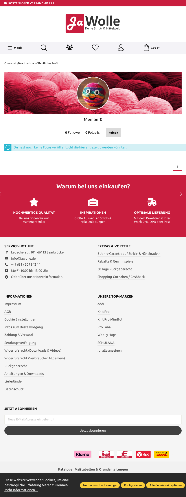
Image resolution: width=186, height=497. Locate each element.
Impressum (12, 304)
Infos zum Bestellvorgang (23, 327)
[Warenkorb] (151, 47)
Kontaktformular (49, 277)
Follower (73, 132)
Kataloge (65, 469)
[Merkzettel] (95, 47)
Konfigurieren (133, 485)
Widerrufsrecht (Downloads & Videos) (32, 350)
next (180, 194)
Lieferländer (13, 381)
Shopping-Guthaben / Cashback (121, 277)
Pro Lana (104, 327)
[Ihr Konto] (121, 47)
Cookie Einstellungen (20, 319)
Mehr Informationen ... (21, 490)
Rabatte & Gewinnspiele (115, 261)
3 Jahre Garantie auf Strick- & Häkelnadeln (129, 253)
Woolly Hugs (107, 335)
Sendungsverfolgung (20, 343)
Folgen (113, 132)
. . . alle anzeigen (110, 350)
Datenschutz (14, 389)
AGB (7, 311)
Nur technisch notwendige (99, 485)
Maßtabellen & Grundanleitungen (101, 469)
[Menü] (14, 47)
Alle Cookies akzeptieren (165, 485)
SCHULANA (106, 343)
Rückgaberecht (15, 366)
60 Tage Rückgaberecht (115, 269)
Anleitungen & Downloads (24, 373)
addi (101, 304)
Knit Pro (104, 311)
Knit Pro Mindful (110, 319)
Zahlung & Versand (18, 335)
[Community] (69, 47)
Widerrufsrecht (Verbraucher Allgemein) (34, 358)
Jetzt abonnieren (93, 430)
